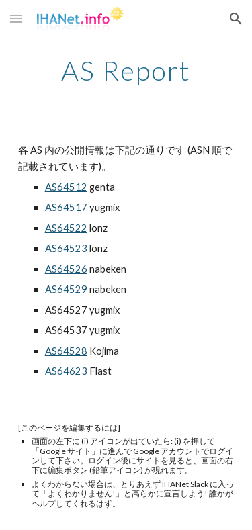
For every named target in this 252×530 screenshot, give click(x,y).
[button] (16, 18)
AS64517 (66, 207)
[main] (126, 70)
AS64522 (66, 228)
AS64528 (66, 351)
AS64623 (66, 371)
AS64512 (66, 187)
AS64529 (66, 289)
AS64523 (66, 248)
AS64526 (66, 269)
